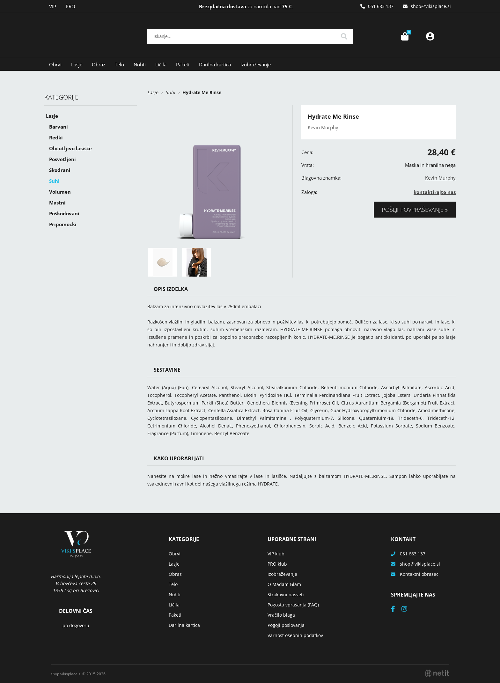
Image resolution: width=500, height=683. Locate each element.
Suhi (54, 181)
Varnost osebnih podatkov (295, 635)
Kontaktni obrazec (419, 574)
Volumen (60, 192)
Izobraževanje (255, 64)
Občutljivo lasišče (70, 148)
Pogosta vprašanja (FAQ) (293, 605)
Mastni (57, 202)
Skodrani (59, 170)
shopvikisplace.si (431, 6)
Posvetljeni (62, 159)
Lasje (76, 64)
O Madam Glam (284, 584)
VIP (52, 6)
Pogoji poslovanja (286, 625)
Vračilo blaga (281, 615)
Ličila (160, 64)
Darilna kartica (215, 64)
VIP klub (276, 554)
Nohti (140, 64)
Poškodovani (64, 213)
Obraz (98, 64)
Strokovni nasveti (286, 594)
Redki (56, 137)
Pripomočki (63, 224)
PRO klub (277, 564)
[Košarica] (404, 36)
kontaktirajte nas (435, 192)
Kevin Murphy (440, 177)
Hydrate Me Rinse (201, 92)
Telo (119, 64)
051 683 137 (380, 6)
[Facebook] (396, 609)
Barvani (58, 126)
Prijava (430, 36)
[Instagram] (407, 609)
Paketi (182, 64)
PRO (70, 6)
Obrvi (55, 64)
